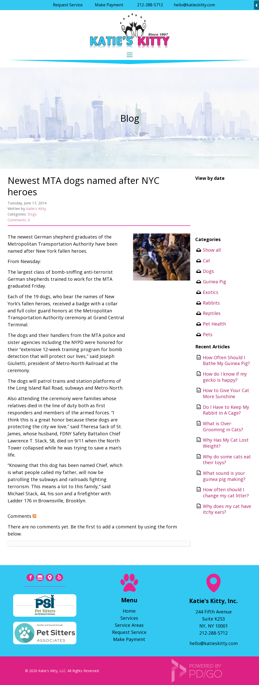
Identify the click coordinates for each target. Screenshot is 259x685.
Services (129, 618)
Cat (206, 261)
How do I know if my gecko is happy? (225, 377)
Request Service (68, 5)
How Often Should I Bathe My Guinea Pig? (226, 360)
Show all (212, 250)
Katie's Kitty (36, 208)
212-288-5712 (150, 5)
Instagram (40, 577)
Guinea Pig (214, 282)
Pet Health (214, 324)
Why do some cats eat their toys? (227, 460)
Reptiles (212, 313)
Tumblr (49, 577)
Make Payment (109, 5)
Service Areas (129, 625)
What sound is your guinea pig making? (224, 476)
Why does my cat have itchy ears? (227, 509)
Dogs (32, 214)
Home (129, 611)
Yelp (59, 577)
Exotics (210, 292)
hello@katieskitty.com (194, 5)
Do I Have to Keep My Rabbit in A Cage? (226, 410)
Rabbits (211, 303)
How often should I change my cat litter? (226, 492)
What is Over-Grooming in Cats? (223, 426)
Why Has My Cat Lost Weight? (226, 443)
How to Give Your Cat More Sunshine (226, 393)
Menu (129, 55)
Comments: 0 (19, 220)
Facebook (30, 577)
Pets (207, 334)
